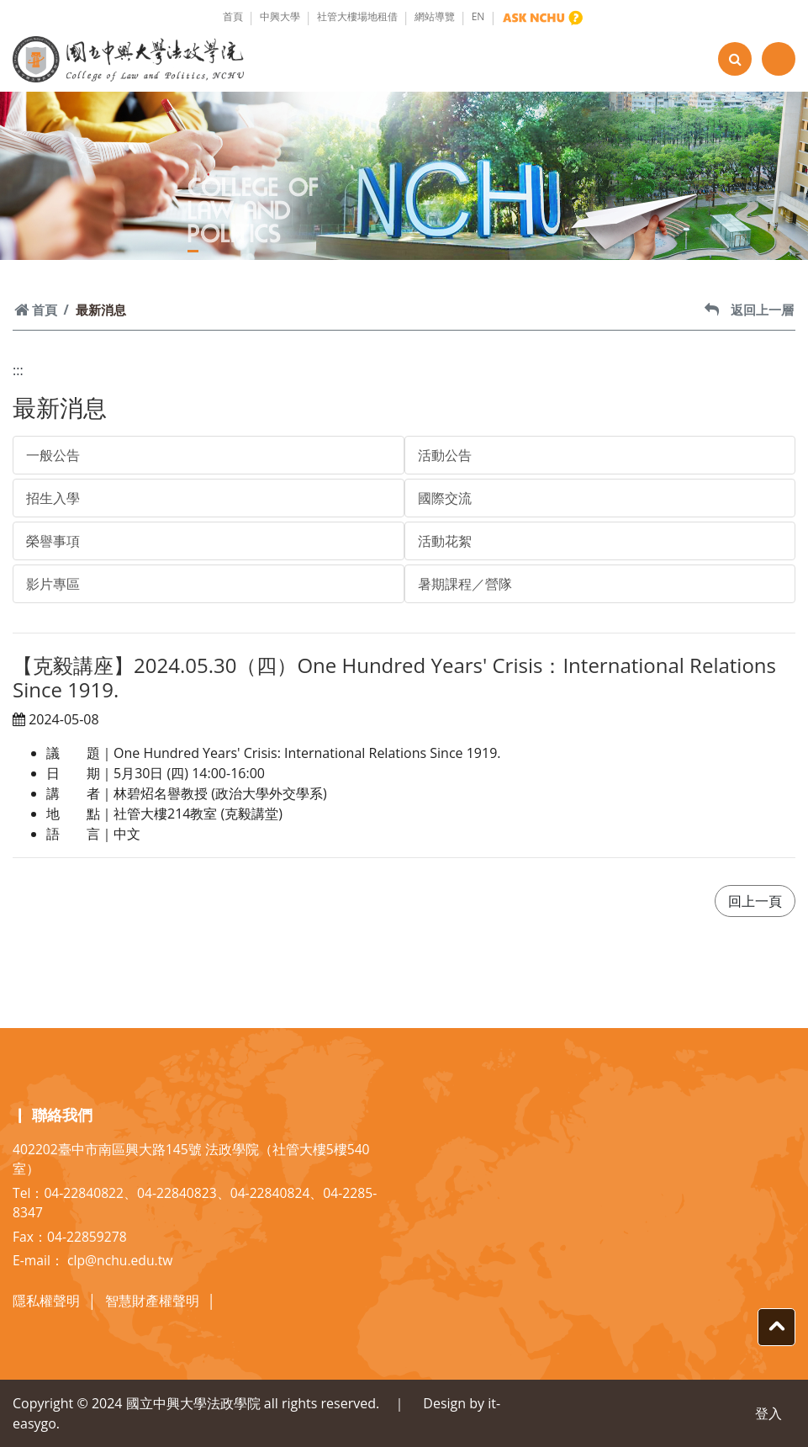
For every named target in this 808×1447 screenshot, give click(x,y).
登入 (768, 1413)
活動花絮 (445, 541)
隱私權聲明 (46, 1300)
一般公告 (53, 455)
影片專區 (53, 584)
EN (478, 16)
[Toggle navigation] (778, 59)
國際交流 (445, 498)
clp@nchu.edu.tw (119, 1260)
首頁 (233, 16)
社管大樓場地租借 (357, 16)
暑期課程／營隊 (465, 584)
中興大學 (280, 16)
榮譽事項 (53, 541)
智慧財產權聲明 (152, 1300)
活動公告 (445, 455)
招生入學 (53, 498)
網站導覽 (435, 16)
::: (18, 370)
